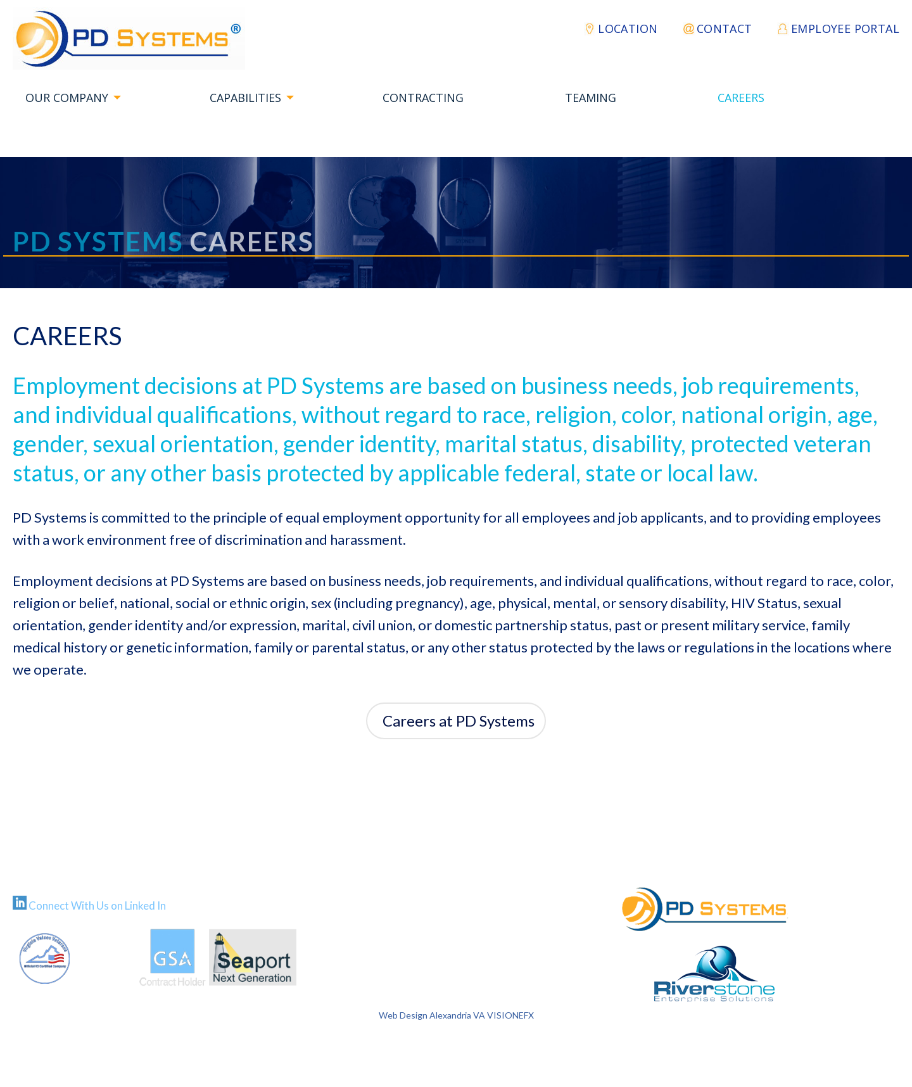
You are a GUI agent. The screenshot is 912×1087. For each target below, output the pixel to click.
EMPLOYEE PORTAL (845, 28)
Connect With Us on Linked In (97, 905)
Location (627, 28)
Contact (724, 28)
